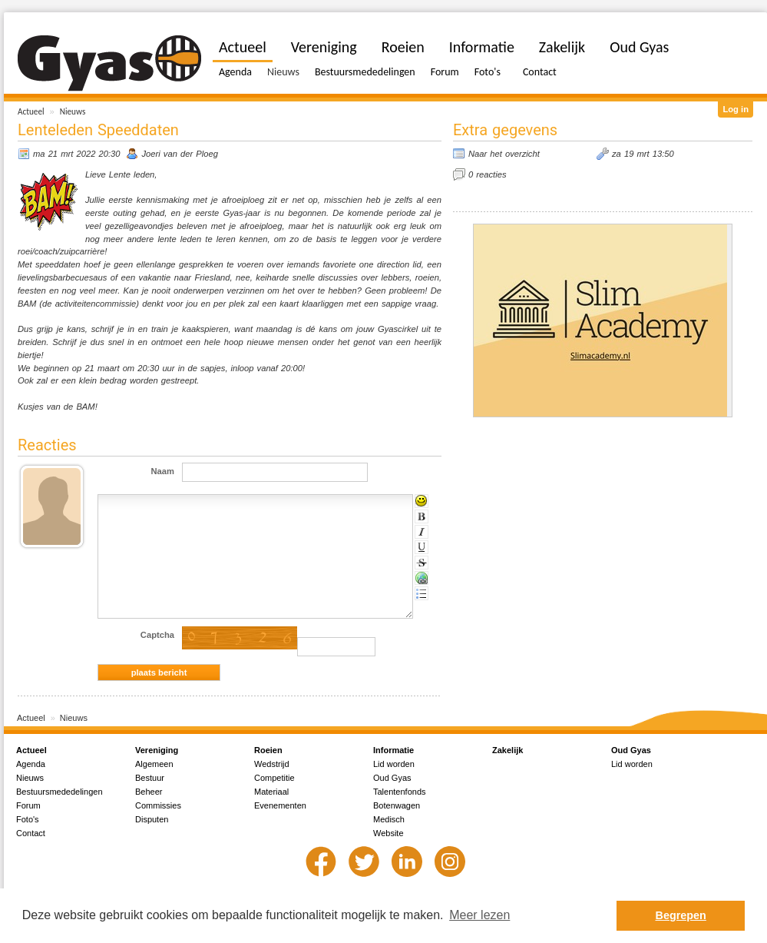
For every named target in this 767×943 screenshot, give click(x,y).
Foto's (487, 71)
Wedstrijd (271, 764)
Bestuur (149, 777)
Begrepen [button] (681, 915)
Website (388, 833)
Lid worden (394, 764)
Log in (735, 109)
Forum (445, 71)
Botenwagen (396, 805)
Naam (162, 471)
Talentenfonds (399, 791)
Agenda (235, 71)
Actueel (31, 111)
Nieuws (73, 111)
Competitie (274, 777)
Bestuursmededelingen (365, 71)
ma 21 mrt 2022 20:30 (76, 153)
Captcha (157, 634)
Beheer (148, 791)
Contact (540, 71)
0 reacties (487, 174)
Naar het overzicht (504, 153)
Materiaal (271, 791)
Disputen (151, 819)
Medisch (389, 819)
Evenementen (280, 805)
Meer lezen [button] (479, 914)
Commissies (158, 805)
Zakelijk (562, 47)
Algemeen (154, 764)
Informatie (481, 47)
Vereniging (324, 47)
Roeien (403, 47)
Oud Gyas (639, 47)
